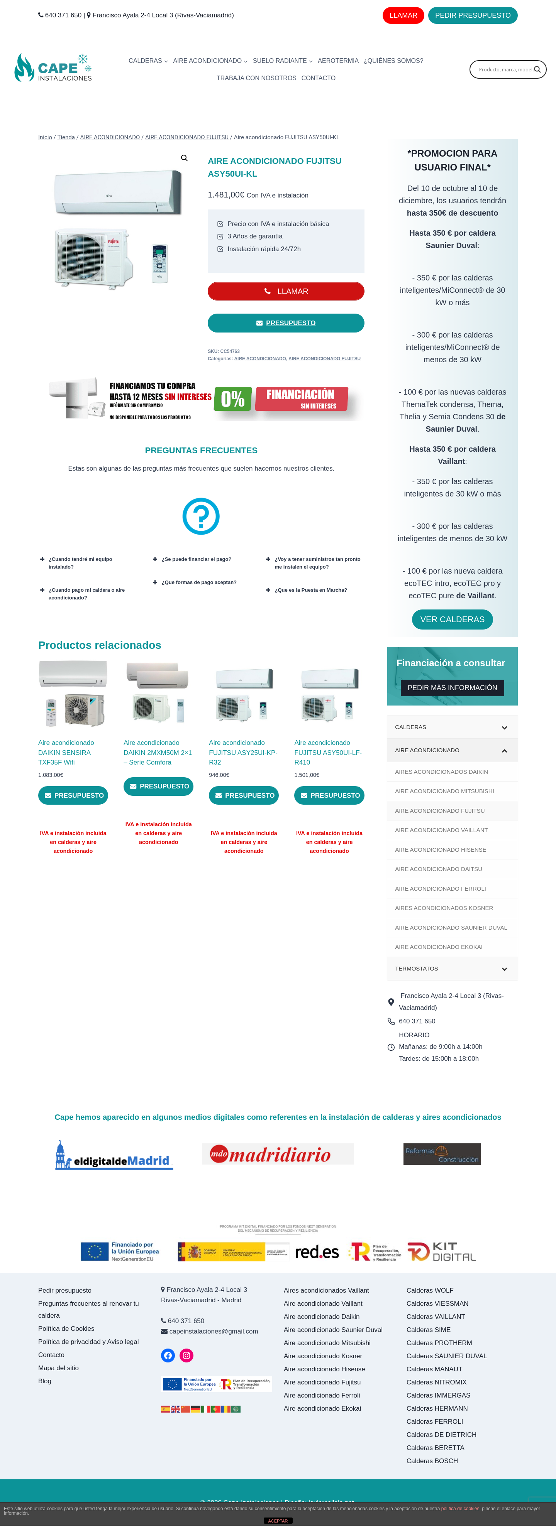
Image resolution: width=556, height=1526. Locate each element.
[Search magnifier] (537, 69)
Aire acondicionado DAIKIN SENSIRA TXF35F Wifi (66, 753)
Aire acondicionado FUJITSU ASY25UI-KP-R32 (243, 753)
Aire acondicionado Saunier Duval (334, 1330)
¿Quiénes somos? (394, 60)
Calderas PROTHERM (439, 1343)
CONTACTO (319, 78)
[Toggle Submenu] (504, 727)
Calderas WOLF (430, 1290)
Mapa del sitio (58, 1368)
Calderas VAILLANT (436, 1316)
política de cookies (460, 1508)
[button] (185, 158)
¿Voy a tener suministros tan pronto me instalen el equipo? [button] (312, 563)
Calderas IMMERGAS (438, 1395)
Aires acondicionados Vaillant (326, 1290)
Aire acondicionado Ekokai (322, 1408)
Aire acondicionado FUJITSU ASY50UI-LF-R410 (328, 753)
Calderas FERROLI (435, 1421)
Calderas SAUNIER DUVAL (447, 1356)
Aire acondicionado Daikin (322, 1316)
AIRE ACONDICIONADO (260, 359)
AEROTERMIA (338, 60)
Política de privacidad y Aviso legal (88, 1341)
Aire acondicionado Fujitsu (323, 1382)
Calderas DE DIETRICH (441, 1434)
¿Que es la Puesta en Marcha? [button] (305, 590)
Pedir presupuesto (65, 1290)
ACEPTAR (278, 1521)
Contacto (51, 1355)
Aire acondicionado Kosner (324, 1356)
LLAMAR (403, 15)
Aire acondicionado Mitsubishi (328, 1343)
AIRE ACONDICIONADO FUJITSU (324, 359)
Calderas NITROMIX (437, 1382)
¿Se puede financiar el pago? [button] (191, 560)
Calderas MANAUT (435, 1369)
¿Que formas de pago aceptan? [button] (194, 583)
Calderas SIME (429, 1330)
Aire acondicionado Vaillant (324, 1303)
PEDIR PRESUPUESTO (473, 15)
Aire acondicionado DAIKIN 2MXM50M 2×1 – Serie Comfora (158, 753)
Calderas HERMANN (437, 1408)
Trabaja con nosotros (257, 78)
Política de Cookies (66, 1328)
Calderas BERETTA (435, 1448)
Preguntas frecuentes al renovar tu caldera (88, 1309)
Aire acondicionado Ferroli (323, 1395)
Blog (44, 1381)
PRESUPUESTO (285, 323)
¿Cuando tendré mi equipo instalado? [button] (75, 563)
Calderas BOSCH (432, 1461)
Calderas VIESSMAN (438, 1303)
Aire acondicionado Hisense (325, 1369)
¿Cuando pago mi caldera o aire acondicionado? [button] (81, 594)
